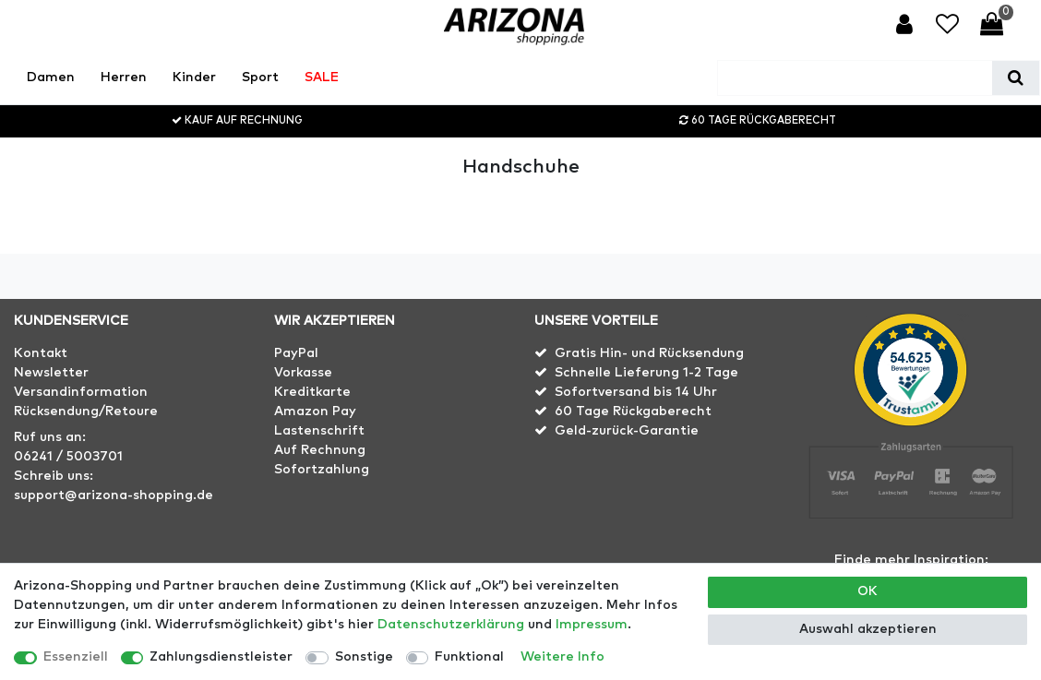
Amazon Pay (315, 411)
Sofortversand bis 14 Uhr (636, 392)
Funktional (469, 656)
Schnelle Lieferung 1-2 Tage (646, 372)
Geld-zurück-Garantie (627, 430)
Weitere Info (562, 656)
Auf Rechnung (319, 450)
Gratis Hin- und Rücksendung (649, 353)
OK (867, 591)
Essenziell (75, 656)
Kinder (194, 77)
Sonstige (364, 656)
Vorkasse (303, 372)
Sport (260, 77)
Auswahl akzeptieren (868, 629)
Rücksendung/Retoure (86, 411)
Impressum (592, 624)
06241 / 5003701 (68, 456)
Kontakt (40, 353)
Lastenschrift (319, 430)
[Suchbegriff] (855, 78)
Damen (51, 77)
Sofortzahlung (321, 469)
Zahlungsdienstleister (221, 656)
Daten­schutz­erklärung (450, 624)
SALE (322, 77)
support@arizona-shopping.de (113, 495)
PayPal (296, 353)
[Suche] (1015, 78)
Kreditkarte (312, 392)
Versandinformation (81, 392)
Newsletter (51, 372)
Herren (124, 77)
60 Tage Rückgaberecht (633, 411)
